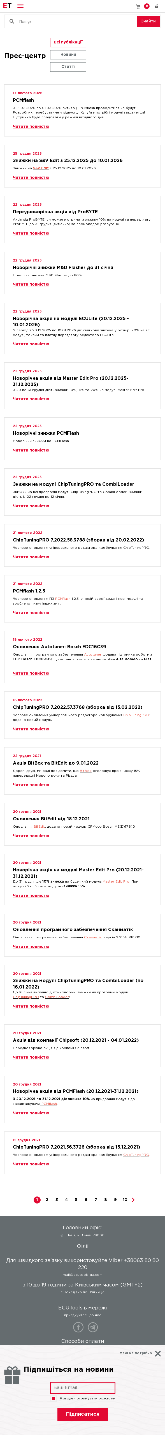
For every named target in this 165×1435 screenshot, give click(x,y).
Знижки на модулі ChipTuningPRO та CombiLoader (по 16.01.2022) (78, 982)
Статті (68, 66)
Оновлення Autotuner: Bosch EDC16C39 (59, 647)
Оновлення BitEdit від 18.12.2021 (51, 819)
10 (125, 1200)
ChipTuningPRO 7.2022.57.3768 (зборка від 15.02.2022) (77, 707)
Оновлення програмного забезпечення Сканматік (73, 930)
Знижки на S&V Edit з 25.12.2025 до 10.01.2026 (68, 161)
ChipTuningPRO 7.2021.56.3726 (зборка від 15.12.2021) (76, 1147)
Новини (68, 54)
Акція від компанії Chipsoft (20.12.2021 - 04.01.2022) (76, 1040)
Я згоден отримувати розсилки (82, 1398)
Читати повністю (31, 126)
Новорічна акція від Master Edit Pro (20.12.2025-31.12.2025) (70, 380)
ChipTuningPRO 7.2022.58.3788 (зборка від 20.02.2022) (78, 540)
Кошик (147, 6)
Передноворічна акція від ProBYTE (55, 212)
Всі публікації (68, 42)
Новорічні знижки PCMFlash (46, 433)
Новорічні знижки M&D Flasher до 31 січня (63, 268)
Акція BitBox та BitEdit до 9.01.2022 (56, 763)
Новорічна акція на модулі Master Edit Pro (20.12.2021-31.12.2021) (78, 872)
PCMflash (23, 100)
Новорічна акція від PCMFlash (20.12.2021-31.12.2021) (75, 1091)
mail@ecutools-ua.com (83, 1274)
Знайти (148, 21)
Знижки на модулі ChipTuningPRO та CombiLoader (73, 484)
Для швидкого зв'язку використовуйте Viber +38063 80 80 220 (130, 6)
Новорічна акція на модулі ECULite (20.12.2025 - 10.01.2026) (71, 320)
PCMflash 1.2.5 (29, 591)
